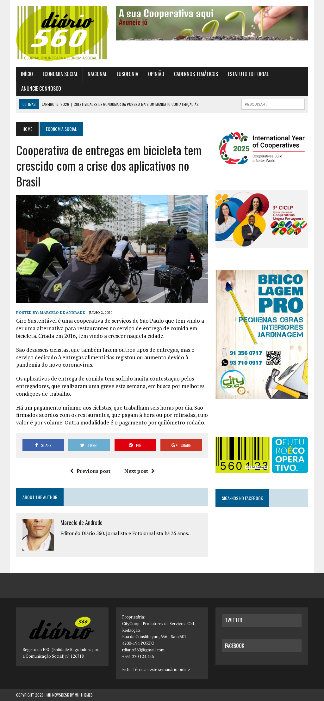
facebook (234, 645)
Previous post (90, 470)
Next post (139, 470)
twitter (233, 620)
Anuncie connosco (41, 88)
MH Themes (84, 695)
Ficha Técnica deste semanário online (156, 669)
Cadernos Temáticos (196, 74)
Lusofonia (127, 74)
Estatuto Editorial (248, 74)
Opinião (156, 74)
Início (27, 74)
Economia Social (60, 74)
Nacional (97, 74)
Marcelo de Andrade (62, 312)
